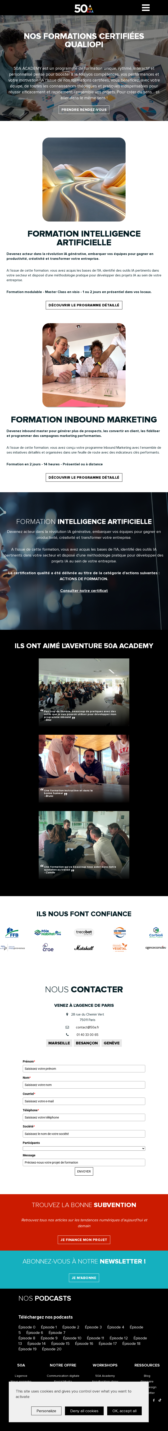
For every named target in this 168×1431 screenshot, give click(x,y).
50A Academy (105, 1376)
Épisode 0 (26, 1327)
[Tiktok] (160, 1400)
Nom (27, 1077)
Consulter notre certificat (84, 590)
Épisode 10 (72, 1338)
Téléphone (31, 1110)
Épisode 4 (115, 1327)
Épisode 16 (84, 1343)
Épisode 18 (131, 1343)
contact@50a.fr (87, 1027)
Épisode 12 (119, 1338)
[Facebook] (154, 1400)
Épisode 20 (51, 1349)
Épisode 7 (57, 1332)
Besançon (87, 1043)
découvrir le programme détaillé (84, 305)
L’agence (21, 1376)
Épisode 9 (49, 1338)
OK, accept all (124, 1410)
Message (29, 1155)
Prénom (29, 1061)
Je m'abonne (84, 1278)
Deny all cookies (84, 1410)
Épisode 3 (93, 1327)
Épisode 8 (26, 1338)
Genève (112, 1043)
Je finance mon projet (84, 1240)
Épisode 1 (49, 1327)
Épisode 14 (36, 1343)
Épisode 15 (60, 1343)
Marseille (59, 1043)
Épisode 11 (95, 1338)
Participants (31, 1143)
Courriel (29, 1094)
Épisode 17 (108, 1343)
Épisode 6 (34, 1332)
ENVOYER (84, 1171)
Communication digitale (63, 1376)
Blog (147, 1376)
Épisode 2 (70, 1327)
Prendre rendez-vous (84, 110)
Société (29, 1126)
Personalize (46, 1410)
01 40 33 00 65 (87, 1035)
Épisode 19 (27, 1349)
